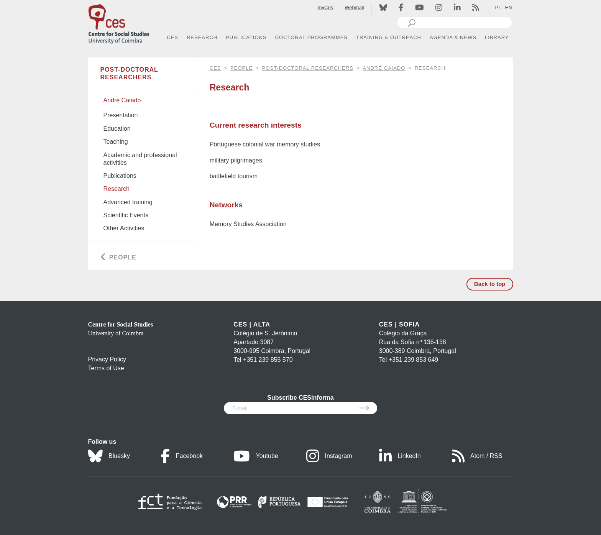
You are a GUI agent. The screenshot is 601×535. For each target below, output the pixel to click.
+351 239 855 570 (267, 359)
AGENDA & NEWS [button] (453, 37)
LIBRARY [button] (497, 37)
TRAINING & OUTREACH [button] (388, 37)
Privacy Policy (107, 359)
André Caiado (384, 68)
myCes (325, 7)
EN (508, 7)
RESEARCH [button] (202, 37)
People (241, 68)
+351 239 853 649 (413, 359)
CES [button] (172, 37)
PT (498, 7)
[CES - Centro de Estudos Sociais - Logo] (118, 22)
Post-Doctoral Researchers (307, 68)
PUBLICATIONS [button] (246, 37)
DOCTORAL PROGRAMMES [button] (311, 37)
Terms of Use (106, 368)
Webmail (354, 7)
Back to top (490, 284)
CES (215, 68)
